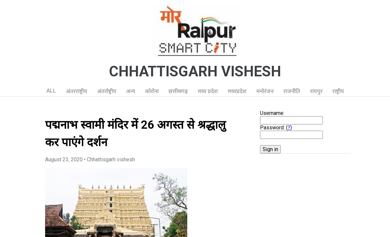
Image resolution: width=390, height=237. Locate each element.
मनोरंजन (264, 91)
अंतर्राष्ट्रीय (106, 91)
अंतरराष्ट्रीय (76, 91)
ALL (51, 90)
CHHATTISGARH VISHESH (195, 71)
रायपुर (316, 91)
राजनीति (291, 91)
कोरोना (152, 91)
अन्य (130, 91)
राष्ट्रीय (338, 91)
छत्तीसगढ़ (178, 91)
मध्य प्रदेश (208, 91)
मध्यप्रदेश (237, 91)
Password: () (276, 127)
